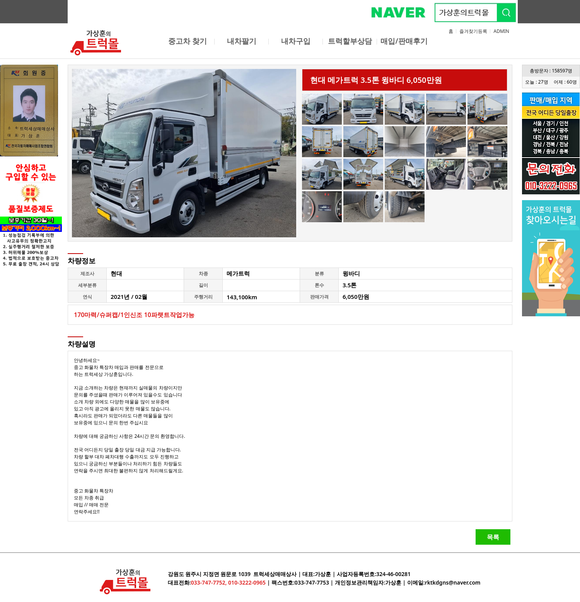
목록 (493, 537)
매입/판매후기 (404, 41)
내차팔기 (241, 41)
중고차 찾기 (187, 41)
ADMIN (501, 31)
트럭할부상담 (350, 41)
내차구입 (295, 41)
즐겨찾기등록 (473, 31)
